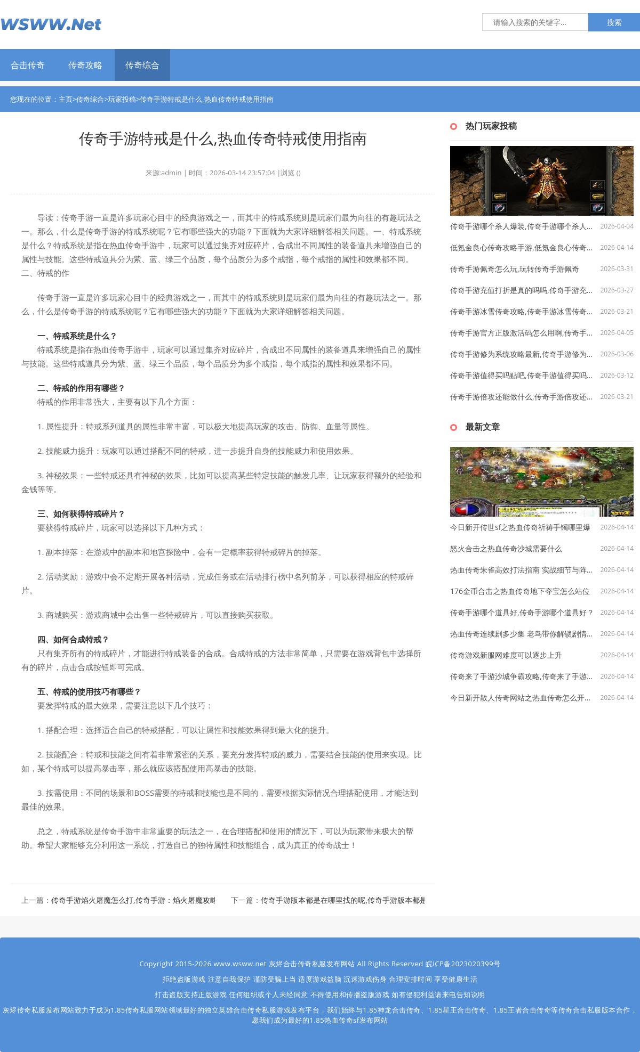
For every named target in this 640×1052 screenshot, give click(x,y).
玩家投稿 (122, 99)
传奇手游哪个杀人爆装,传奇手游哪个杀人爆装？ (523, 226)
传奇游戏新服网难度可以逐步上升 (506, 655)
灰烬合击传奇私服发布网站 (312, 963)
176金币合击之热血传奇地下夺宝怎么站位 (520, 591)
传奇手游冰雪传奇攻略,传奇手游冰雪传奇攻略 (523, 311)
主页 (66, 99)
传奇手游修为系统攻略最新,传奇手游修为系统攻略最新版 (523, 354)
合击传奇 (28, 65)
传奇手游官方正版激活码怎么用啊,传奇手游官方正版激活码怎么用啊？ (523, 333)
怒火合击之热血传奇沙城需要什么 (506, 548)
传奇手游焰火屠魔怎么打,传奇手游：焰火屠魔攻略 (134, 900)
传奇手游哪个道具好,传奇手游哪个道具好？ (522, 612)
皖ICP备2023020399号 (463, 963)
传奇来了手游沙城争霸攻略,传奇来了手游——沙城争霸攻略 (523, 676)
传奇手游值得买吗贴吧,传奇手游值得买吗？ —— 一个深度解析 (523, 375)
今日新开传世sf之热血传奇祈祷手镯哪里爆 (520, 527)
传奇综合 (142, 65)
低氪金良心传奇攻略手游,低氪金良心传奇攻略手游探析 (523, 247)
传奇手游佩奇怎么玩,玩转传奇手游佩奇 (514, 269)
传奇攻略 (85, 65)
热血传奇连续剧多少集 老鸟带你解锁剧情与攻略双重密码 (523, 634)
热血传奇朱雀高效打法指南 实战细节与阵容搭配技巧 (523, 570)
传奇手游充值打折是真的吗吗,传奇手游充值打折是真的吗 (523, 290)
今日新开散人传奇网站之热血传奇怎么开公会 (523, 697)
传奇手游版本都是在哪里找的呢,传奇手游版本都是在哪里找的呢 (366, 900)
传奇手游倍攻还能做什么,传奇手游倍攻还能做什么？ (523, 397)
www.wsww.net (240, 963)
